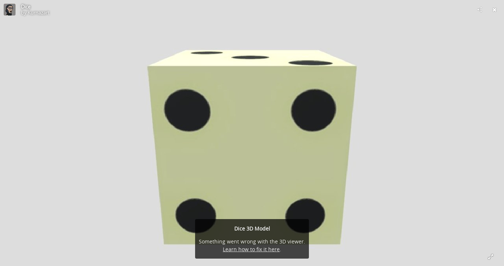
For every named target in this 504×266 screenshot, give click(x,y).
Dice (25, 6)
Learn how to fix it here (251, 249)
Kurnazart (39, 12)
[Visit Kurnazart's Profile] (10, 10)
